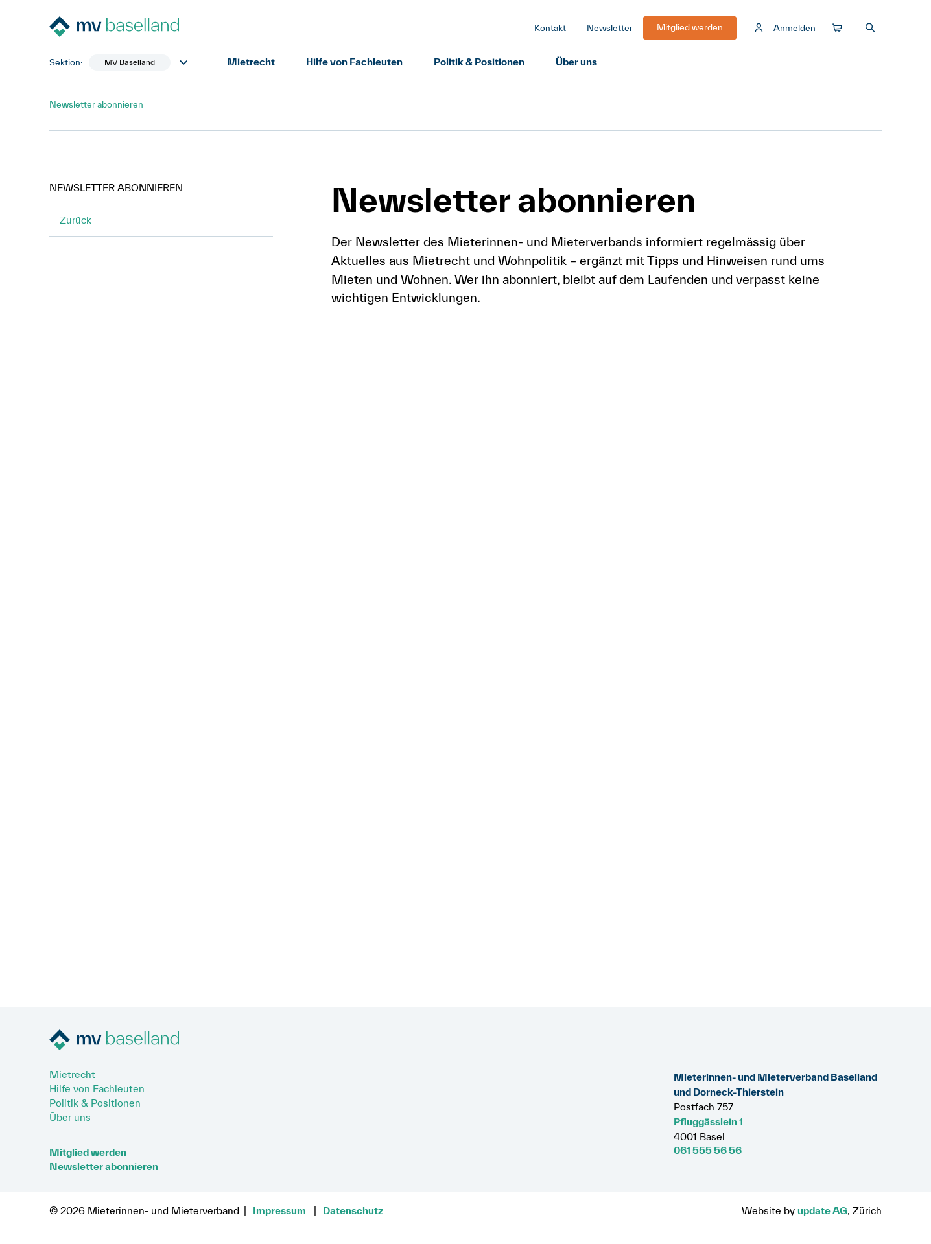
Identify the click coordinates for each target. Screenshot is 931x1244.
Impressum (279, 1210)
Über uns (576, 61)
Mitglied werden (87, 1152)
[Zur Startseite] (146, 27)
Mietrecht (251, 61)
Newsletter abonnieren (103, 1166)
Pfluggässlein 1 (708, 1121)
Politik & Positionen (479, 61)
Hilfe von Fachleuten (354, 61)
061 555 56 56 (708, 1150)
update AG (822, 1210)
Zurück (75, 220)
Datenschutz (353, 1210)
